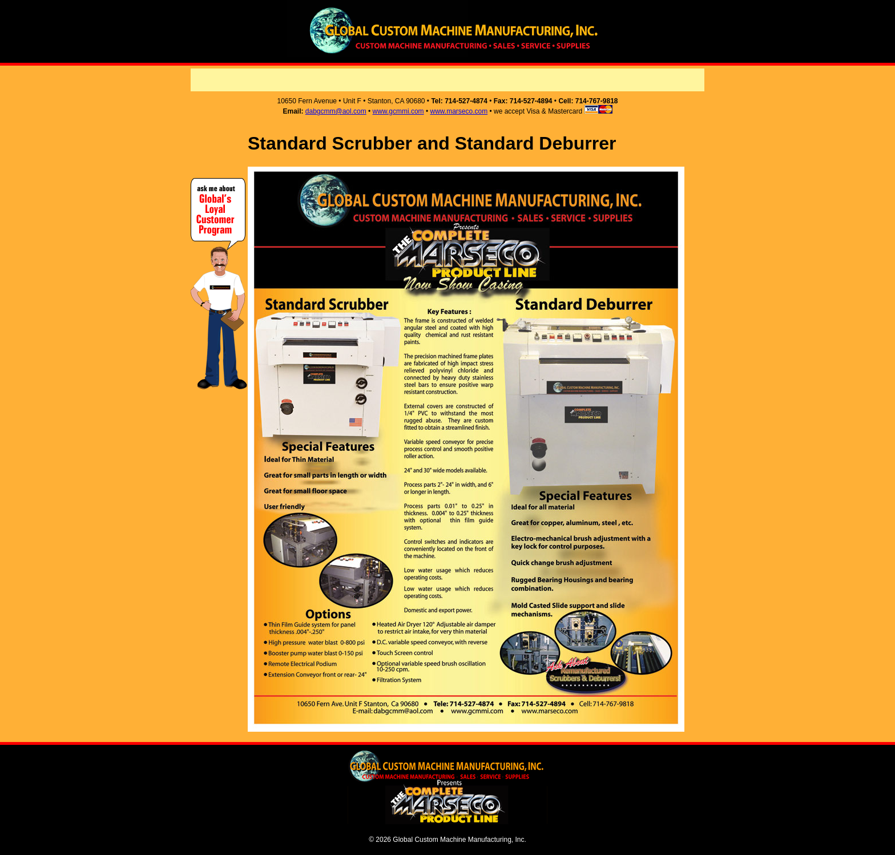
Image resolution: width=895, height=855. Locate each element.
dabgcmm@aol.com (335, 111)
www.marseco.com (458, 111)
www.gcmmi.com (398, 111)
